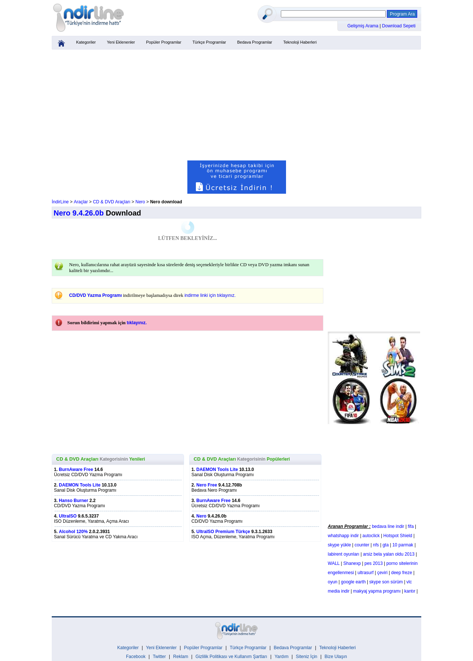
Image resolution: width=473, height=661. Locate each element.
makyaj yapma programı (377, 591)
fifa (411, 526)
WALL (334, 563)
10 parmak (403, 545)
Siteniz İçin (306, 656)
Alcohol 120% (73, 531)
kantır (409, 591)
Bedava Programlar (254, 42)
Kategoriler (86, 42)
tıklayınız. (137, 322)
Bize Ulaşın (335, 656)
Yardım (282, 656)
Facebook (136, 656)
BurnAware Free (76, 469)
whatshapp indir (343, 535)
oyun (332, 581)
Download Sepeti (399, 25)
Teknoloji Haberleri (300, 42)
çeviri (382, 572)
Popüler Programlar (163, 42)
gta (385, 545)
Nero (140, 201)
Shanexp (352, 563)
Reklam (180, 656)
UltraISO (67, 516)
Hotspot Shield (397, 535)
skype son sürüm (386, 581)
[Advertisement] (236, 105)
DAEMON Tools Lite (79, 485)
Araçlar (81, 201)
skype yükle (339, 545)
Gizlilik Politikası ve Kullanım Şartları (231, 656)
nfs (376, 545)
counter (362, 545)
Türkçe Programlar (209, 42)
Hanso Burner (73, 500)
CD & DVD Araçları (111, 201)
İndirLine (60, 201)
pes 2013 (373, 563)
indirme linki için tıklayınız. (210, 295)
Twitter (159, 656)
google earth (353, 581)
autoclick (371, 535)
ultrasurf (366, 572)
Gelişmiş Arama (363, 25)
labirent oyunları (343, 554)
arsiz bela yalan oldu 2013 (388, 554)
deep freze (401, 572)
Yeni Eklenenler (121, 42)
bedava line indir (388, 526)
